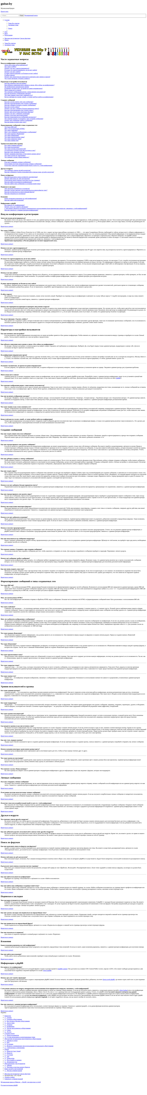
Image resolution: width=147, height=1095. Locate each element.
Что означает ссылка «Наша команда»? (16, 157)
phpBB (118, 378)
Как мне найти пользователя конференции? (18, 182)
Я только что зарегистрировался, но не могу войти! (20, 70)
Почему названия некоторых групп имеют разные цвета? (22, 154)
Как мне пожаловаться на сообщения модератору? (20, 117)
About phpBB (47, 970)
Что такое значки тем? (11, 140)
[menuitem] (13, 23)
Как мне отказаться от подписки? (15, 193)
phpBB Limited (62, 969)
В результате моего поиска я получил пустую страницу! (22, 180)
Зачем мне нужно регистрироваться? (16, 65)
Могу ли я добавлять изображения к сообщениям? (20, 132)
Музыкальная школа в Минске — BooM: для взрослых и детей (21, 1082)
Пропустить (4, 11)
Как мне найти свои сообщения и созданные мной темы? (22, 183)
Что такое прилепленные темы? (14, 137)
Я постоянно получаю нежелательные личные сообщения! (23, 164)
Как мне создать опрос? (12, 107)
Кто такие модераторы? (11, 147)
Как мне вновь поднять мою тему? (15, 122)
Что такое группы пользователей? (15, 149)
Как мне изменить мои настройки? (15, 83)
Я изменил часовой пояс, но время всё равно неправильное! (23, 88)
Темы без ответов (10, 43)
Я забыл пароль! (9, 75)
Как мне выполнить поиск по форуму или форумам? (21, 177)
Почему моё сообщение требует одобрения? (18, 120)
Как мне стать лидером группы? (14, 152)
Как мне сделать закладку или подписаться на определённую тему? (25, 190)
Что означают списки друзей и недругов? (17, 170)
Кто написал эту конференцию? (14, 205)
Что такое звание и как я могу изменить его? (18, 95)
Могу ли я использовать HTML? (14, 128)
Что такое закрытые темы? (12, 139)
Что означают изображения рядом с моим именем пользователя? (25, 92)
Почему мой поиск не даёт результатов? (17, 178)
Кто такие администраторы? (13, 145)
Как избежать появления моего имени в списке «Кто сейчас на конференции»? (29, 85)
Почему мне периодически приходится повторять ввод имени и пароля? (27, 77)
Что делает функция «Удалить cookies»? (17, 78)
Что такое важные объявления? (14, 134)
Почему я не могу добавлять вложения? (17, 113)
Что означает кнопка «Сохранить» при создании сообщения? (23, 118)
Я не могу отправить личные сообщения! (17, 162)
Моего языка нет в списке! (12, 90)
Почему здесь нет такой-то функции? (16, 207)
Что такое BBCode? (10, 127)
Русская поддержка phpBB (9, 1085)
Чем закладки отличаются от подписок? (17, 188)
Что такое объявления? (11, 135)
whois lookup (123, 990)
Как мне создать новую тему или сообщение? (18, 102)
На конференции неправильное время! (16, 87)
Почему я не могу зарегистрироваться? (16, 68)
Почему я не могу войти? (12, 72)
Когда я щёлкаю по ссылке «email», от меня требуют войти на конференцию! (29, 97)
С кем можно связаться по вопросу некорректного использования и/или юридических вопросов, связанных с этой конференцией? (45, 208)
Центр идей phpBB (109, 979)
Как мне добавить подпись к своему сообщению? (20, 105)
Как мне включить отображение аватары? (17, 93)
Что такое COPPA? (10, 66)
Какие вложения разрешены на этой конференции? (20, 198)
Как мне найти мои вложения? (14, 200)
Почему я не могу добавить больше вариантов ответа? (21, 108)
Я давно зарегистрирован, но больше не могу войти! (21, 73)
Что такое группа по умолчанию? (15, 155)
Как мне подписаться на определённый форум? (19, 192)
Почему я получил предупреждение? (16, 115)
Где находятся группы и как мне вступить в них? (20, 150)
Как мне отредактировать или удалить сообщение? (20, 103)
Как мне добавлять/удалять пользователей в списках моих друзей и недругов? (29, 172)
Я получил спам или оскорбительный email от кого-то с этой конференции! (28, 165)
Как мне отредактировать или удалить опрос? (18, 110)
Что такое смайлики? (11, 130)
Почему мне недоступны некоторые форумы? (18, 112)
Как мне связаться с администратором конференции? (21, 210)
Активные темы (9, 45)
